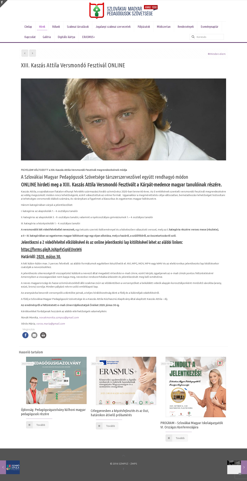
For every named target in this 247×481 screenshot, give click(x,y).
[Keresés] (207, 37)
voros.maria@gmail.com (50, 323)
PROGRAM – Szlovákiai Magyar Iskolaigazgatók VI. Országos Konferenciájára (191, 425)
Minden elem (217, 53)
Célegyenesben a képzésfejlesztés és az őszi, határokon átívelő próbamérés (120, 413)
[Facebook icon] (123, 468)
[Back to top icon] (123, 455)
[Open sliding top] (4, 4)
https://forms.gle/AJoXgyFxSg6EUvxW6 (51, 249)
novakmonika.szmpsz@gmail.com (59, 317)
